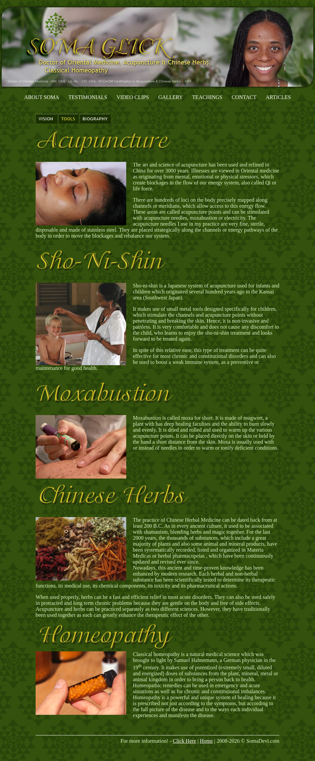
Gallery (170, 97)
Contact (244, 97)
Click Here (184, 741)
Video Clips (133, 97)
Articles (278, 97)
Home (206, 741)
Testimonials (88, 97)
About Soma (41, 97)
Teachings (207, 97)
